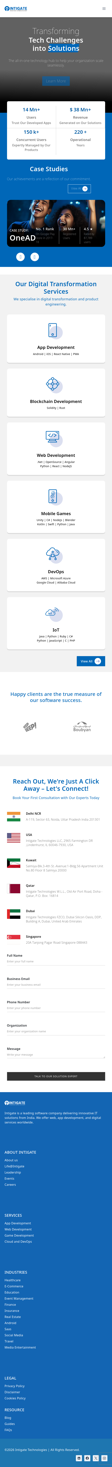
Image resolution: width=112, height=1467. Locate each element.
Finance (10, 1304)
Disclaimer (12, 1392)
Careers (10, 1185)
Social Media (14, 1335)
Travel (9, 1341)
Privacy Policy (15, 1386)
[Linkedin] (79, 1458)
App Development (18, 1223)
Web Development (18, 1229)
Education (12, 1292)
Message (56, 1053)
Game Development (19, 1235)
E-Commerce (14, 1286)
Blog (8, 1418)
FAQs (8, 1430)
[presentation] (20, 257)
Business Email (56, 983)
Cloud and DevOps (18, 1241)
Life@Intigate (14, 1166)
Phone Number (56, 1006)
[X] (96, 1458)
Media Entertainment (20, 1347)
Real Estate (13, 1317)
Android (10, 1323)
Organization (56, 1029)
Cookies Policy (15, 1398)
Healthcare (13, 1280)
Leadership (13, 1172)
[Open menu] (103, 8)
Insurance (12, 1311)
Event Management (19, 1298)
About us (11, 1160)
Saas (8, 1329)
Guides (10, 1424)
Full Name (56, 959)
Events (9, 1178)
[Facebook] (87, 1458)
